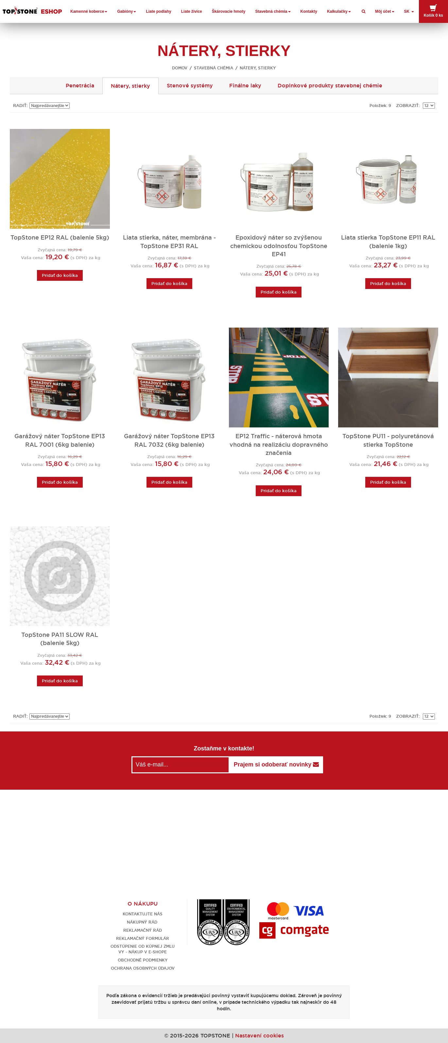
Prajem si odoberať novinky (276, 764)
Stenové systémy (190, 85)
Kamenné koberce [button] (88, 11)
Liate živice (191, 11)
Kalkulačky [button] (339, 11)
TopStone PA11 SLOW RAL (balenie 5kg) (59, 639)
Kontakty (309, 11)
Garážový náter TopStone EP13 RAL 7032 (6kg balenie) (169, 440)
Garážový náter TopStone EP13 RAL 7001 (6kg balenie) (59, 440)
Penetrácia (80, 85)
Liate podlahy (158, 11)
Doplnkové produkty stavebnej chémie (330, 85)
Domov (179, 67)
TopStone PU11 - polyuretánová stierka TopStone (388, 440)
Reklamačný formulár (142, 938)
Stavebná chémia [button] (273, 11)
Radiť (19, 105)
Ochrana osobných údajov (143, 968)
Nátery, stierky (130, 86)
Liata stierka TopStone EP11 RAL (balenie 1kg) (388, 241)
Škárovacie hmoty (229, 11)
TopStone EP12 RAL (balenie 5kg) (59, 237)
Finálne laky (245, 85)
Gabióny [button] (126, 11)
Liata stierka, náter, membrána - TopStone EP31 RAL (169, 241)
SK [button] (409, 11)
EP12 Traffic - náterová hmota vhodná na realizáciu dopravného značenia (279, 444)
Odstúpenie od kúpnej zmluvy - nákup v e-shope (143, 949)
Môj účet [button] (384, 11)
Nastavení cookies (259, 1036)
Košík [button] (433, 11)
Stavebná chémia (213, 67)
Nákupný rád (143, 922)
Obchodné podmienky (143, 960)
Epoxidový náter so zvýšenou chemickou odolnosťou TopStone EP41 (278, 246)
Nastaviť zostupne (76, 106)
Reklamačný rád (142, 930)
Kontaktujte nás (143, 913)
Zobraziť (407, 105)
